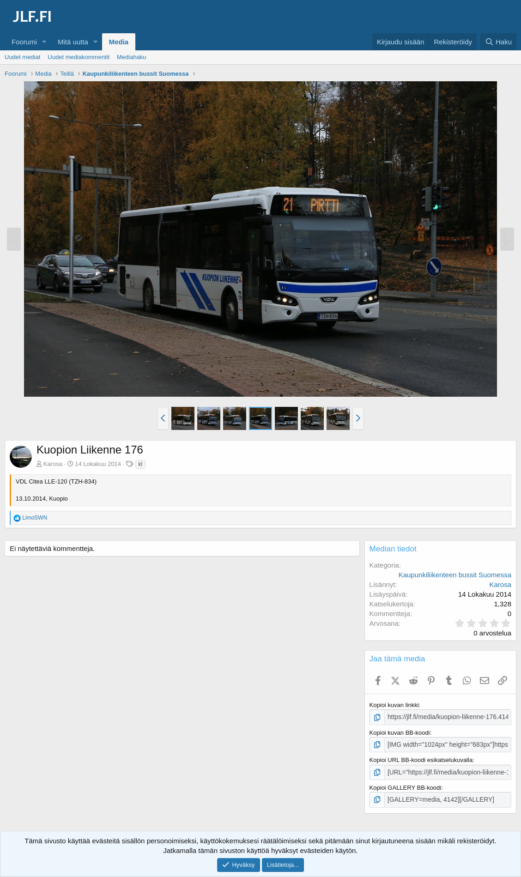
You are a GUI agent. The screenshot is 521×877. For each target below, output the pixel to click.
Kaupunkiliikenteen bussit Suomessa (455, 575)
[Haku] (498, 41)
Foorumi (24, 42)
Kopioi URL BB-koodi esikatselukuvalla (421, 759)
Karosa (52, 463)
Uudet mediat (22, 57)
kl (141, 464)
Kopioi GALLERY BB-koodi (406, 785)
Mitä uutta (73, 42)
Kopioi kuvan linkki (394, 705)
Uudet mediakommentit (78, 57)
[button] (44, 41)
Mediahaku (131, 57)
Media (119, 42)
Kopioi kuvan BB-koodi (400, 732)
